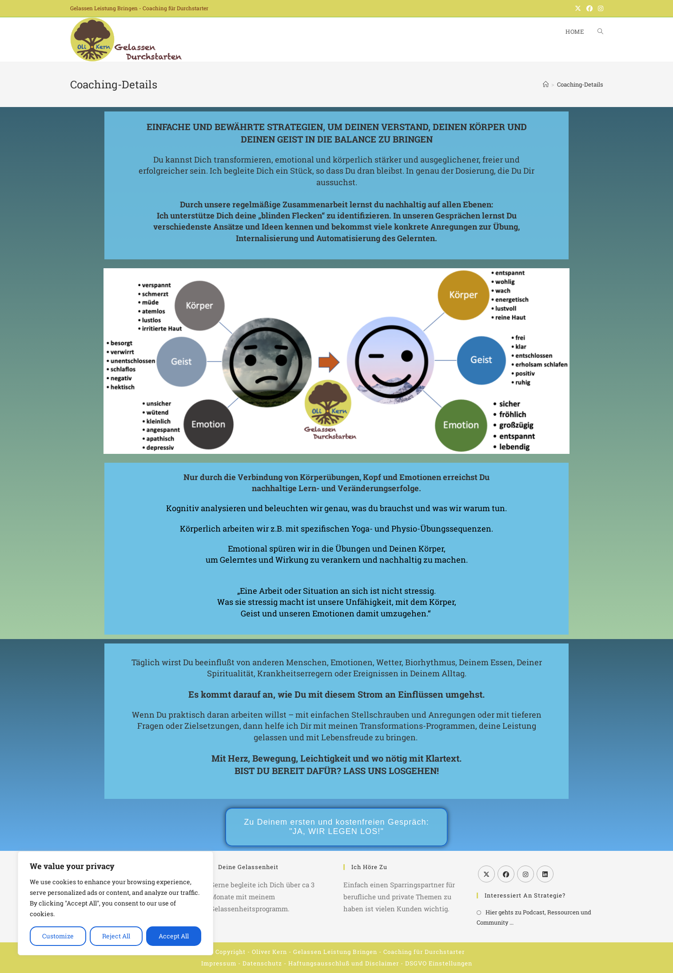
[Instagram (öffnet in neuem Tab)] (599, 8)
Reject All (116, 936)
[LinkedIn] (545, 874)
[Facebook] (506, 874)
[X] (486, 874)
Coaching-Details (580, 84)
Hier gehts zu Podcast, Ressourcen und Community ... (534, 917)
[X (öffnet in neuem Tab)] (578, 8)
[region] (115, 903)
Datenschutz (262, 963)
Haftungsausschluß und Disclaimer (343, 963)
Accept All (174, 936)
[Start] (546, 84)
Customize (58, 936)
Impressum (218, 963)
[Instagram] (525, 874)
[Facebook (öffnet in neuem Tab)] (589, 8)
